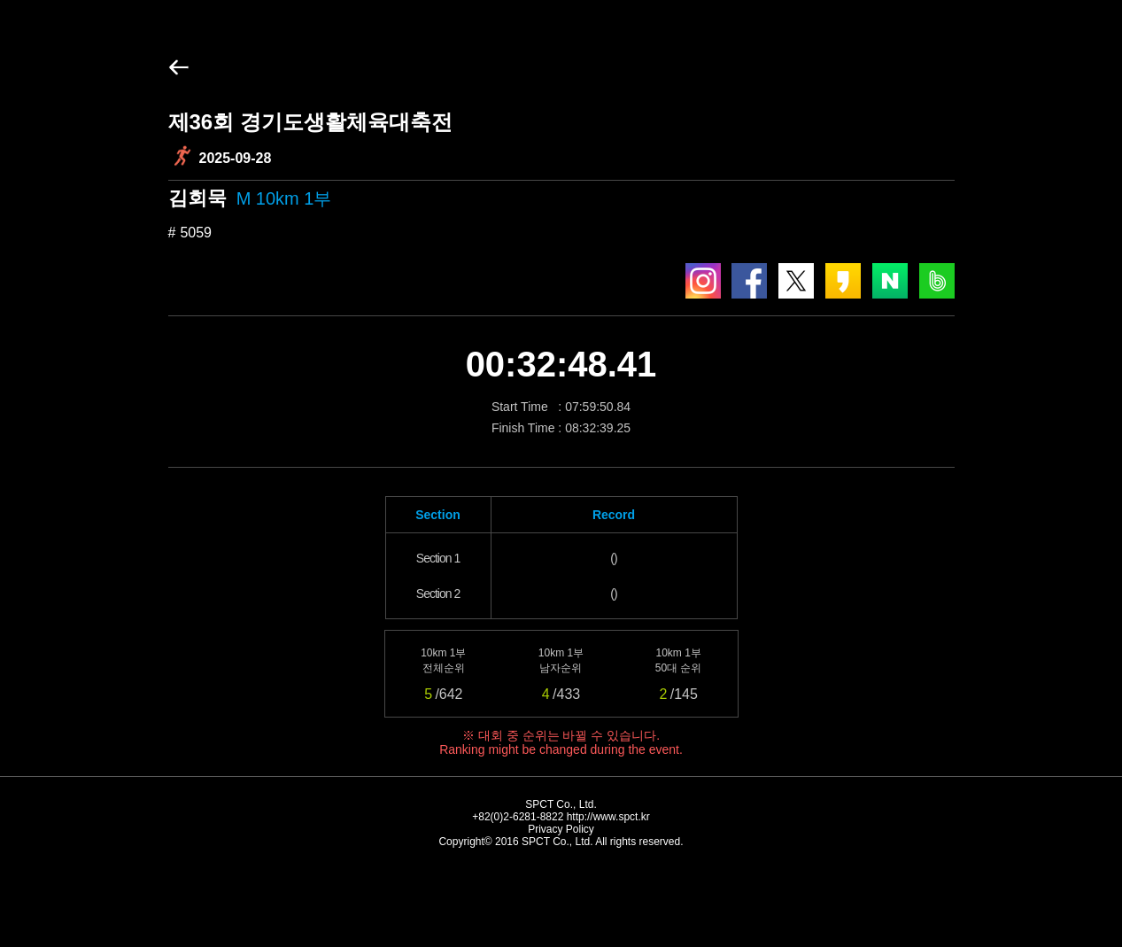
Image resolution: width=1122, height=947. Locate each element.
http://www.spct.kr (608, 817)
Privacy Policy (561, 829)
